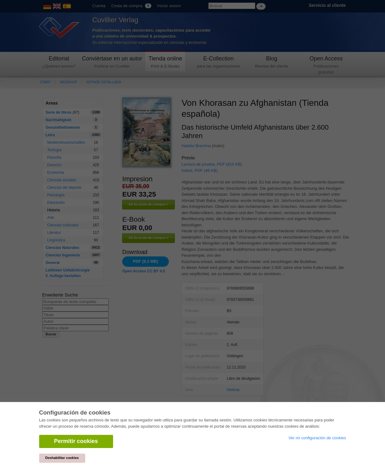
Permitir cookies (76, 441)
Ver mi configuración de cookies (317, 437)
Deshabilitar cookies (62, 458)
